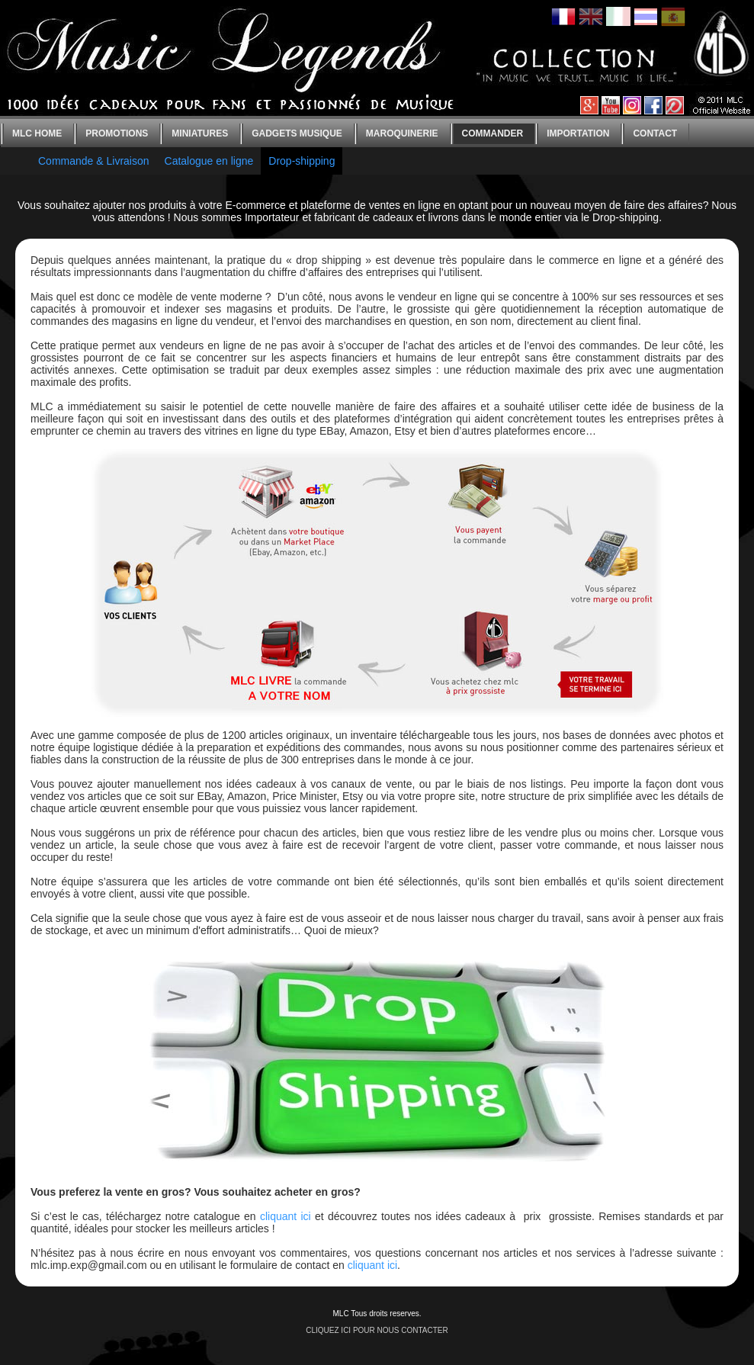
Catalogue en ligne (209, 161)
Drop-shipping (301, 161)
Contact (655, 133)
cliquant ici (285, 1216)
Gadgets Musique (297, 133)
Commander (493, 133)
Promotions (116, 133)
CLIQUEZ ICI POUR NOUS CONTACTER (377, 1330)
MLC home (37, 133)
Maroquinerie (402, 133)
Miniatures (200, 133)
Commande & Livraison (93, 161)
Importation (578, 133)
